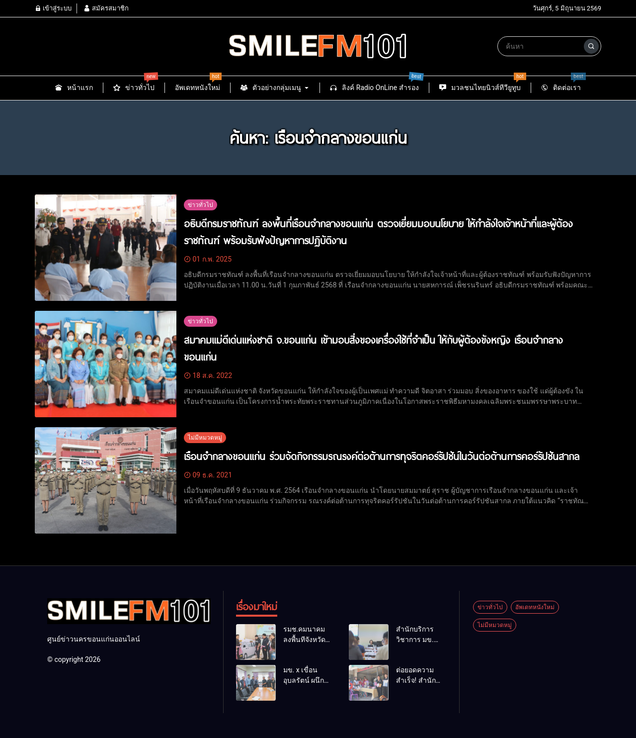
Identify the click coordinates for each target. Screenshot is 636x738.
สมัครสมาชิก (105, 8)
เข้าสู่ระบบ (53, 8)
